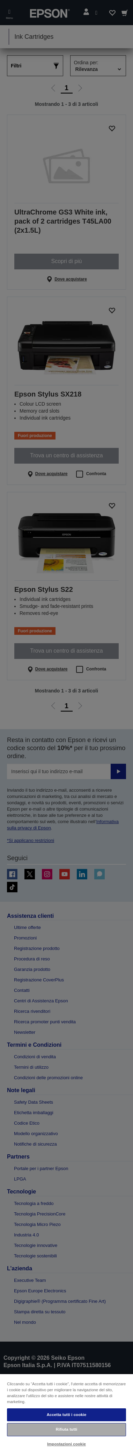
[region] (66, 1412)
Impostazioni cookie (66, 1444)
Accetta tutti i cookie (67, 1415)
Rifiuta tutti (66, 1429)
